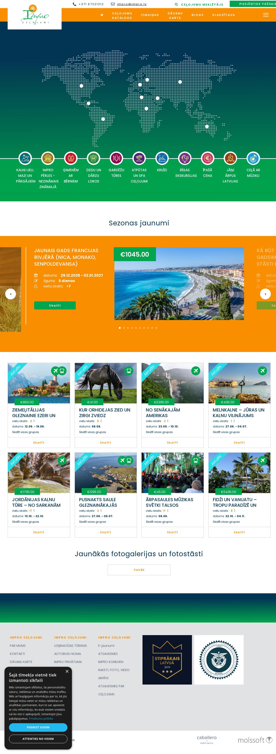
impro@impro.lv (132, 4)
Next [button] (265, 294)
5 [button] (136, 328)
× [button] (67, 671)
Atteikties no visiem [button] (38, 739)
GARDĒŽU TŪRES (116, 164)
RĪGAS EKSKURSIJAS (186, 164)
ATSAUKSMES (108, 654)
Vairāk (139, 570)
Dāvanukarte (175, 15)
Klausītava (223, 15)
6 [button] (140, 328)
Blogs (197, 15)
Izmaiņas (150, 15)
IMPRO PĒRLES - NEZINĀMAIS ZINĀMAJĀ (49, 170)
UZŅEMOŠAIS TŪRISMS (70, 645)
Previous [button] (10, 294)
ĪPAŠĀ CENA (207, 164)
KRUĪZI (162, 161)
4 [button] (132, 328)
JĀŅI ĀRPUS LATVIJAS (230, 167)
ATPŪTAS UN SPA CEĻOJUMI (139, 167)
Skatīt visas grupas (25, 432)
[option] (124, 284)
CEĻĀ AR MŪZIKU (253, 164)
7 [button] (144, 328)
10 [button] (156, 328)
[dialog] (38, 708)
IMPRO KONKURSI (110, 662)
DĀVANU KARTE (21, 662)
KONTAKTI (17, 654)
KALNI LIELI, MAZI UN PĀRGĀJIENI (26, 167)
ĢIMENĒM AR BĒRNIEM (71, 167)
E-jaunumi (106, 645)
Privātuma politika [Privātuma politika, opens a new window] (41, 719)
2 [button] (124, 328)
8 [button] (148, 328)
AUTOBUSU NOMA (67, 654)
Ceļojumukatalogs (122, 15)
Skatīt (49, 305)
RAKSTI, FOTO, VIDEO (114, 670)
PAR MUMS (18, 645)
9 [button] (152, 328)
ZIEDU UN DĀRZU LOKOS (93, 167)
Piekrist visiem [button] (38, 727)
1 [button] (120, 328)
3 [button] (128, 328)
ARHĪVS (103, 678)
